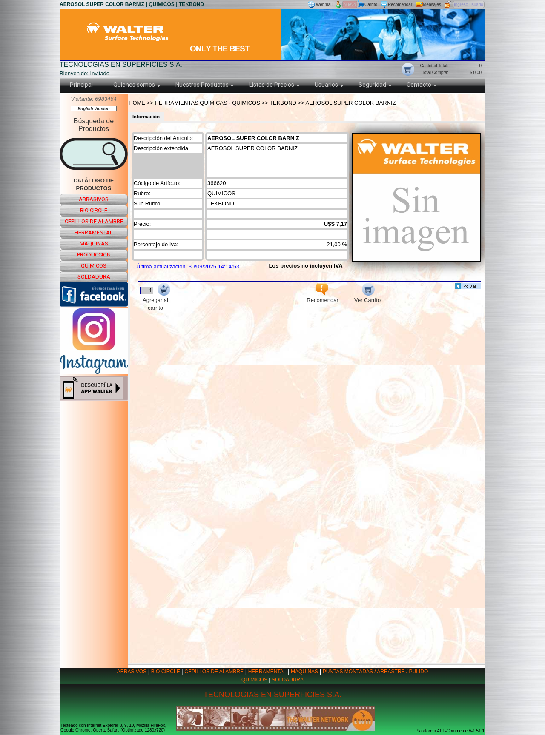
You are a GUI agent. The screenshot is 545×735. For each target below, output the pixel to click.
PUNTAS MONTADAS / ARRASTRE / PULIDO (375, 672)
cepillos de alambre (94, 221)
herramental (94, 232)
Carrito (370, 4)
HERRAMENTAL (267, 672)
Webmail (324, 4)
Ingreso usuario (468, 4)
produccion (94, 254)
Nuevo (350, 4)
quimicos (93, 265)
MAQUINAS (304, 672)
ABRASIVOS (131, 672)
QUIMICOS (254, 680)
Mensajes (432, 4)
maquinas (94, 243)
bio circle (93, 210)
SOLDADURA (288, 680)
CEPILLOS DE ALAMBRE (214, 672)
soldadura (93, 276)
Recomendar (400, 4)
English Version (93, 108)
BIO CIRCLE (165, 672)
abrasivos (94, 199)
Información (146, 116)
